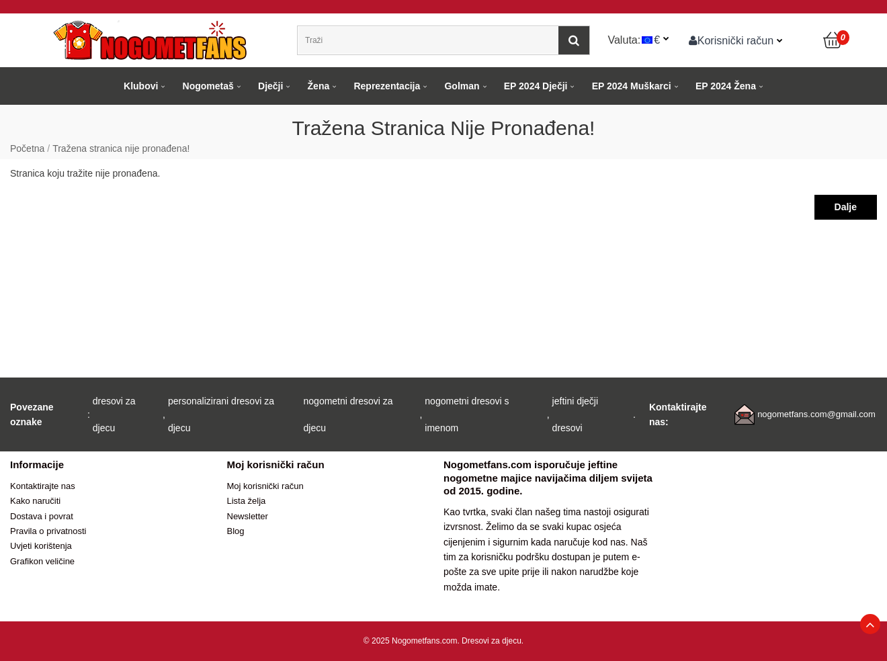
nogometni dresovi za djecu (348, 414)
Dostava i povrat (41, 516)
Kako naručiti (35, 501)
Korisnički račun (731, 40)
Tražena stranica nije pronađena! (120, 148)
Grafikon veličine (42, 561)
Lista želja (246, 501)
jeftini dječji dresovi (575, 414)
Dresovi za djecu (491, 641)
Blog (236, 531)
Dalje (846, 207)
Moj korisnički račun (265, 486)
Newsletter (247, 516)
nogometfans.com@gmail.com (816, 414)
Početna (27, 148)
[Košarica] (833, 40)
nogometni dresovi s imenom (467, 414)
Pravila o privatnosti (48, 531)
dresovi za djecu (114, 414)
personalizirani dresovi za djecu (221, 414)
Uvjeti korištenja (41, 546)
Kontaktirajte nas (42, 486)
